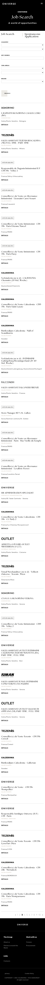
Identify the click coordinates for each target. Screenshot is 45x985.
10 (40, 915)
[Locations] (22, 44)
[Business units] (22, 68)
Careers (29, 942)
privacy (7, 973)
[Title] (22, 58)
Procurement (30, 945)
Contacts (7, 961)
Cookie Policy (29, 973)
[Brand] (22, 81)
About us (7, 942)
